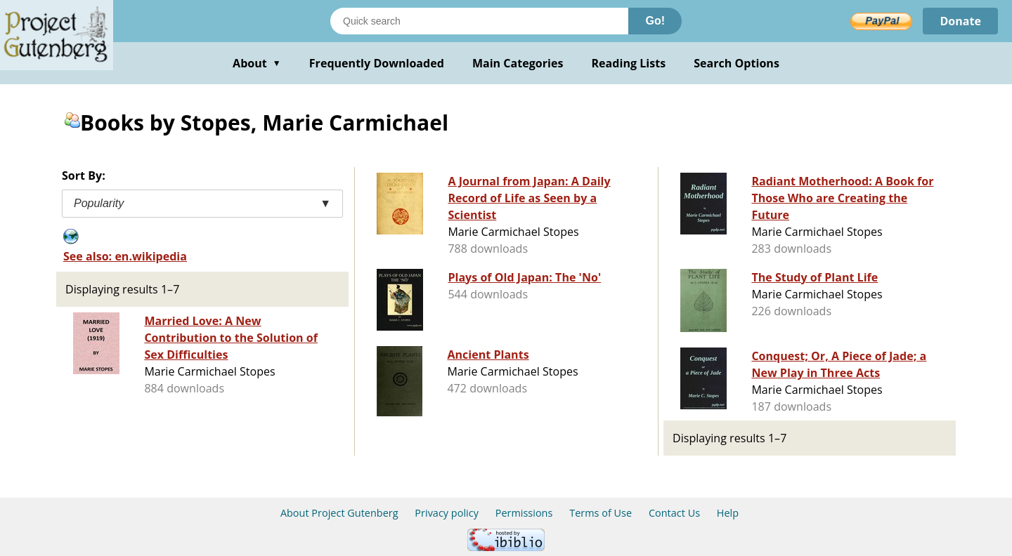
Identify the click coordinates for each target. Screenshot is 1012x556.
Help (728, 512)
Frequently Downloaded (376, 63)
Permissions (524, 512)
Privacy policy (447, 512)
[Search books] (479, 21)
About (257, 63)
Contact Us (674, 512)
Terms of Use (600, 512)
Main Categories (518, 63)
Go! (655, 21)
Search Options (736, 63)
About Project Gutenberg (339, 512)
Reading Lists (629, 63)
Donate (960, 21)
